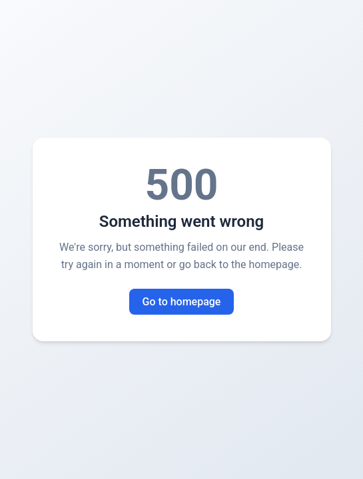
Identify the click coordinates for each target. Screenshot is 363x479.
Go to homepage (182, 301)
